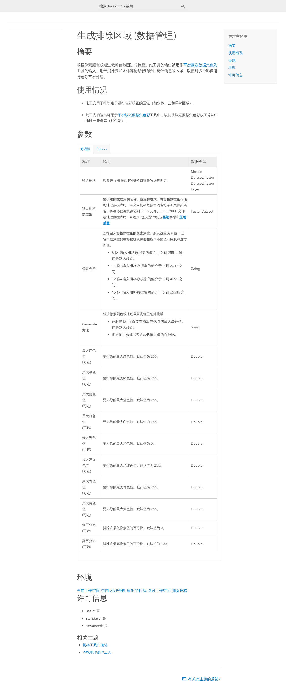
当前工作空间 (88, 590)
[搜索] (183, 6)
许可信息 (235, 75)
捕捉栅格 (179, 590)
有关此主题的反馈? (204, 679)
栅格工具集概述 (95, 645)
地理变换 (118, 590)
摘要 (232, 45)
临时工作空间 (159, 590)
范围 (105, 590)
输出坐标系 (136, 590)
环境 (232, 67)
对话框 (85, 149)
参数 (232, 60)
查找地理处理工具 (97, 652)
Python (101, 149)
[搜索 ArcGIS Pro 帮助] (138, 6)
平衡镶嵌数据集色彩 (200, 65)
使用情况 (235, 53)
